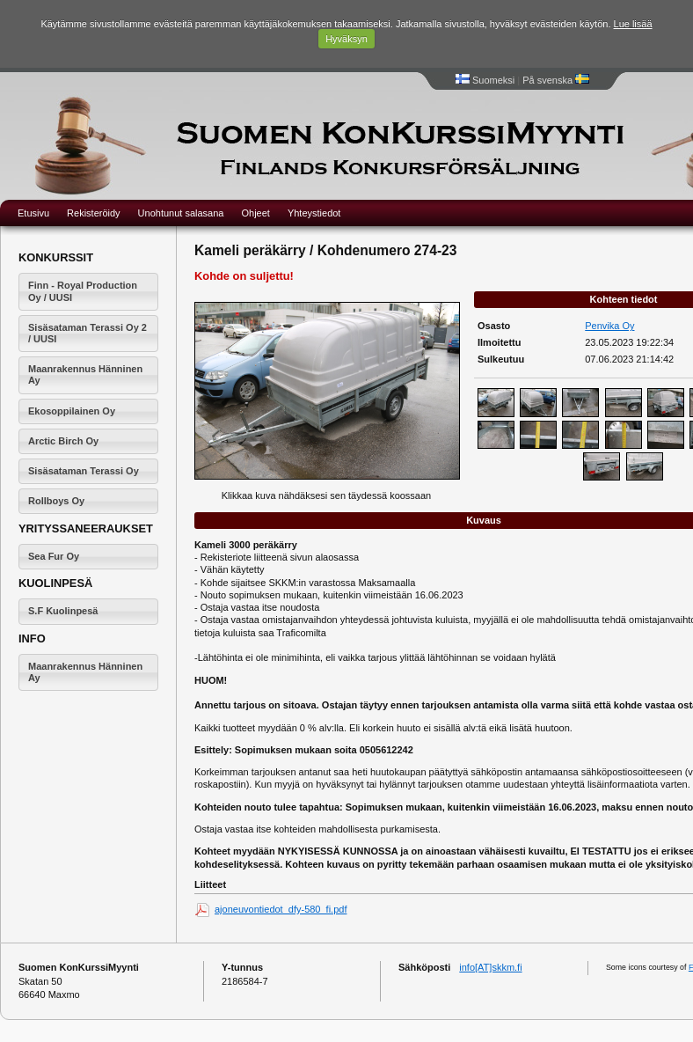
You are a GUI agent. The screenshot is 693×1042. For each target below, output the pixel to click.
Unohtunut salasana (181, 213)
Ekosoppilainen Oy (71, 411)
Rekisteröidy (93, 213)
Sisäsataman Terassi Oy (83, 471)
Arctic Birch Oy (63, 441)
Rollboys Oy (56, 500)
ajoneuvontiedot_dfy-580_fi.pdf (280, 909)
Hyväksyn (346, 38)
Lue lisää (633, 23)
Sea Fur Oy (53, 556)
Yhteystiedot (314, 213)
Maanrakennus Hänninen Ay (85, 374)
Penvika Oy (609, 325)
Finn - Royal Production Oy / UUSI (82, 291)
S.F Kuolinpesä (63, 610)
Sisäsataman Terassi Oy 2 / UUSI (87, 333)
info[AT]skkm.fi (490, 967)
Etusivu (33, 213)
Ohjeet (255, 213)
